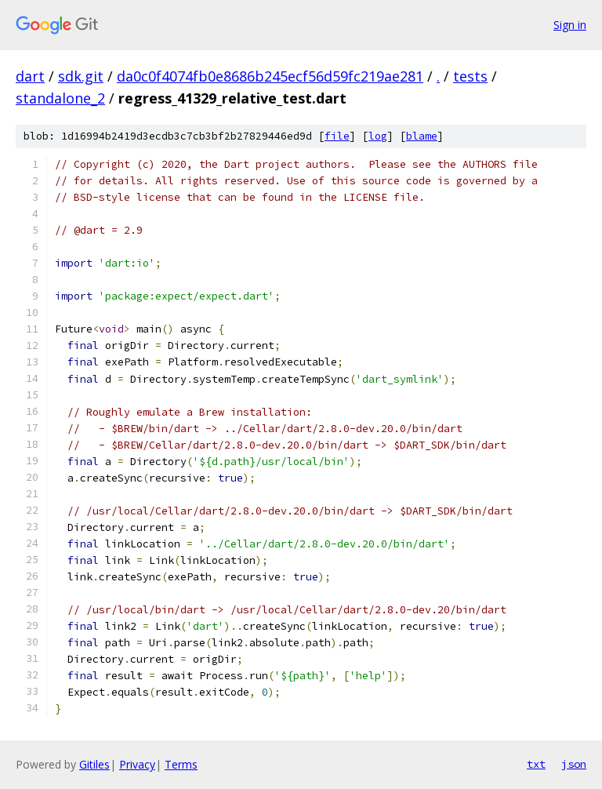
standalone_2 (60, 98)
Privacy (137, 764)
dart (30, 76)
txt (536, 764)
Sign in (569, 24)
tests (470, 76)
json (573, 764)
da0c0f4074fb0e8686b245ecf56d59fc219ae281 (270, 76)
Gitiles (94, 764)
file (337, 136)
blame (421, 136)
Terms (181, 764)
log (377, 136)
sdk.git (80, 76)
